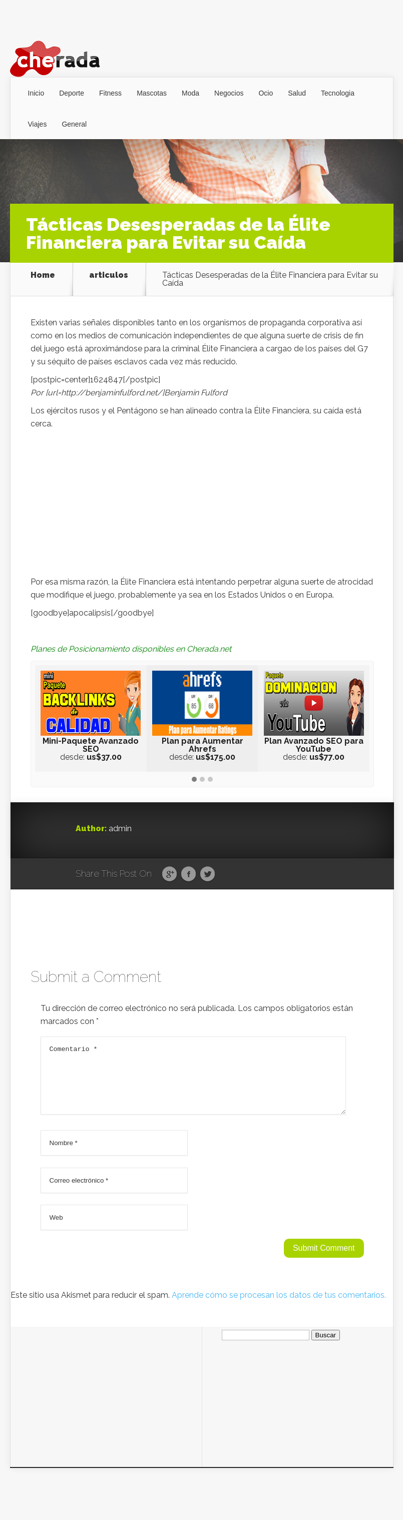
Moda (190, 93)
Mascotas (152, 93)
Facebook (188, 874)
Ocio (265, 93)
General (74, 124)
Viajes (37, 124)
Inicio (36, 93)
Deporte (71, 93)
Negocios (228, 93)
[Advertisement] (202, 505)
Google (169, 874)
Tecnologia (337, 93)
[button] (194, 780)
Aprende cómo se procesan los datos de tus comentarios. (279, 1307)
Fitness (110, 93)
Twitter (207, 874)
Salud (297, 93)
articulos (108, 275)
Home (43, 275)
